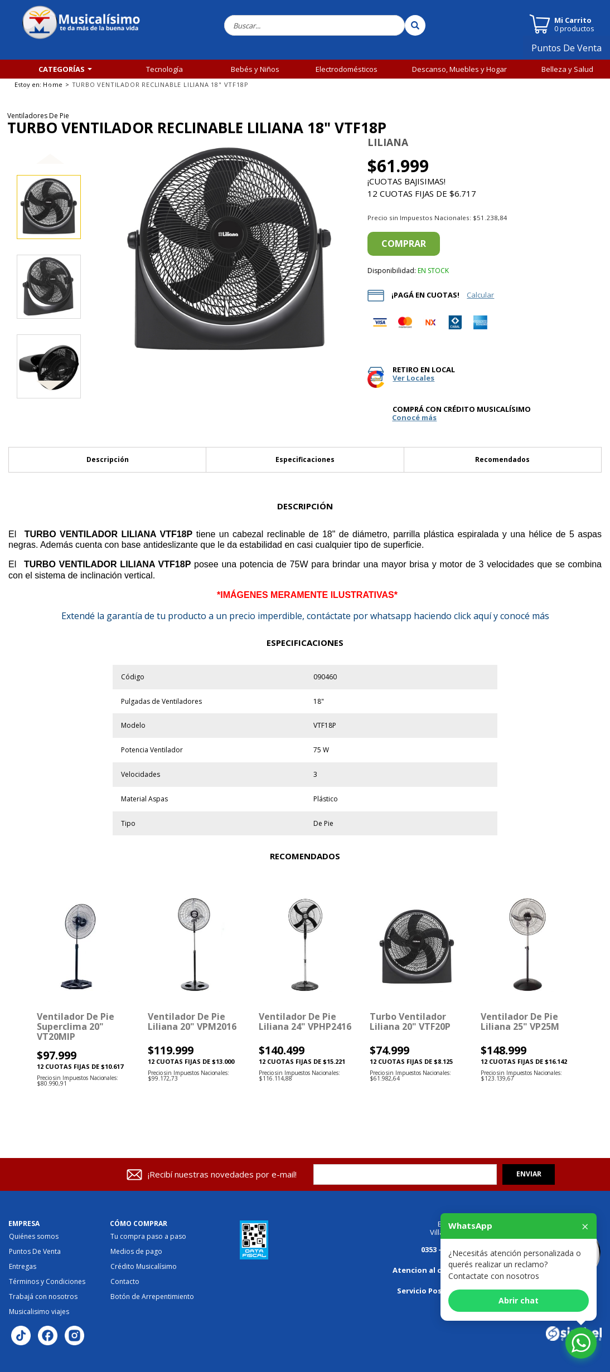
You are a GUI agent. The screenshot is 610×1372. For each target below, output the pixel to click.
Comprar (403, 243)
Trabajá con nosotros (43, 1297)
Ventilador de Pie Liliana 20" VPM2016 (192, 1021)
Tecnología (164, 69)
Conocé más (414, 417)
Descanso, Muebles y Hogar (459, 69)
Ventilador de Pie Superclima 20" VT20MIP (75, 1026)
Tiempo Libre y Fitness (54, 88)
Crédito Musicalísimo (143, 1267)
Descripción (107, 459)
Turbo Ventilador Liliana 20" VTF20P (410, 1021)
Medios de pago (136, 1252)
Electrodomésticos (346, 69)
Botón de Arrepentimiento (152, 1297)
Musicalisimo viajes (39, 1312)
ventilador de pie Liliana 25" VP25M (520, 1021)
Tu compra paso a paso (148, 1236)
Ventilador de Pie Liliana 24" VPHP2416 (305, 1021)
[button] (50, 168)
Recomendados (502, 459)
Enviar (528, 1174)
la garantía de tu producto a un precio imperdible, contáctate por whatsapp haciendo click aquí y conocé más (305, 616)
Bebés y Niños (255, 69)
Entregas (22, 1267)
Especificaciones (305, 459)
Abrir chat (518, 1300)
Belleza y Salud (567, 69)
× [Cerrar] (585, 1226)
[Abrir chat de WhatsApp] (581, 1343)
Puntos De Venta (571, 52)
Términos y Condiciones (47, 1282)
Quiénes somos (34, 1236)
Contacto (124, 1282)
